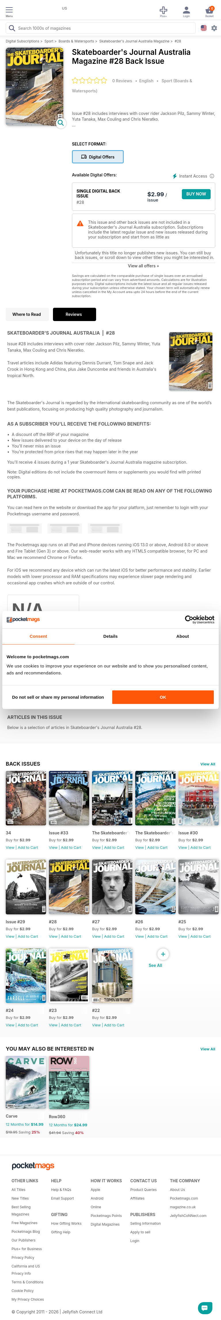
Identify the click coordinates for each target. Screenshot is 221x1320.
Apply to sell (140, 1232)
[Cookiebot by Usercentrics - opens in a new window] (189, 619)
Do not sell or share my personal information (58, 697)
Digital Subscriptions (22, 41)
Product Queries (143, 1189)
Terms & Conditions (27, 1282)
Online (96, 1207)
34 (8, 832)
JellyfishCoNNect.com (187, 1215)
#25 (182, 921)
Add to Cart (28, 847)
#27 (96, 921)
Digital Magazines (105, 1224)
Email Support (62, 1198)
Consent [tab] (38, 636)
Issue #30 (188, 832)
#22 (96, 1010)
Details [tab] (110, 636)
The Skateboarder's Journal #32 (111, 832)
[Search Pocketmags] (12, 29)
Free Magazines (24, 1223)
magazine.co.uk (183, 1207)
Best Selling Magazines (21, 1210)
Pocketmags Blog (26, 1231)
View (10, 847)
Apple (95, 1189)
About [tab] (182, 636)
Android (97, 1198)
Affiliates (137, 1198)
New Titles (20, 1198)
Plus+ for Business (27, 1249)
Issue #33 (58, 832)
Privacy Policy (23, 1257)
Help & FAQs (61, 1189)
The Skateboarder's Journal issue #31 (154, 832)
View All (207, 764)
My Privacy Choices (28, 1299)
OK (163, 697)
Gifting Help (61, 1232)
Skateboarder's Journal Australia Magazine (134, 41)
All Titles (18, 1189)
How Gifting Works (66, 1223)
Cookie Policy (23, 1291)
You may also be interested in (50, 1048)
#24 (10, 1010)
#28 (178, 41)
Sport (49, 41)
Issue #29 (15, 921)
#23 (53, 1010)
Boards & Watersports (76, 41)
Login (134, 1241)
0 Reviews (122, 80)
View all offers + (143, 265)
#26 (139, 921)
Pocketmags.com (184, 1198)
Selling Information (145, 1223)
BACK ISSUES (23, 764)
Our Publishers (23, 1240)
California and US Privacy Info (26, 1270)
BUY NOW (196, 193)
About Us (177, 1189)
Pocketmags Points (106, 1215)
